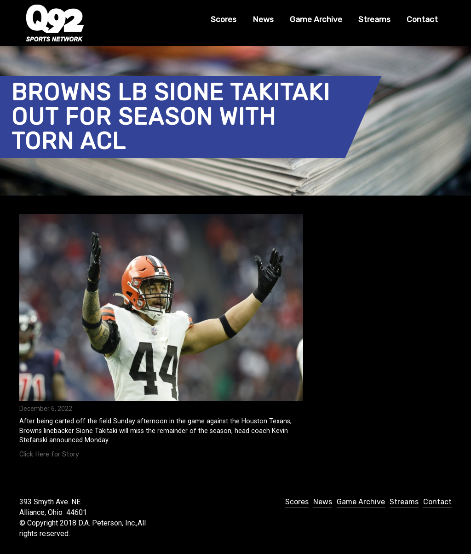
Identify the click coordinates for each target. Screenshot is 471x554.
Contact (422, 19)
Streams (374, 19)
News (263, 19)
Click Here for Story (49, 454)
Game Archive (316, 19)
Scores (223, 19)
